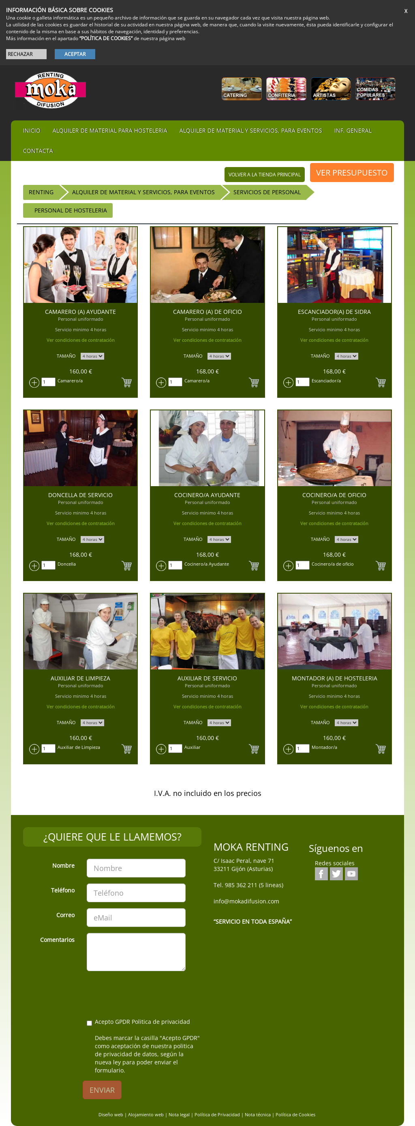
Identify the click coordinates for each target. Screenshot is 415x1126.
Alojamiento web (146, 1114)
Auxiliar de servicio (207, 678)
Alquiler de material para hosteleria (110, 130)
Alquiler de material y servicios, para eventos (251, 130)
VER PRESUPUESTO (352, 172)
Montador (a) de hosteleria (334, 678)
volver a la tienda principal (265, 174)
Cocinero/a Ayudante (207, 495)
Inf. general (353, 130)
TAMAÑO (66, 356)
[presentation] (148, 993)
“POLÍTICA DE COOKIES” (106, 38)
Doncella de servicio (80, 495)
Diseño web (110, 1114)
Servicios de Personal (267, 192)
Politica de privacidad (161, 1021)
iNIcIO (32, 130)
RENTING (41, 192)
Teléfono (63, 890)
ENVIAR (102, 1090)
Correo (65, 915)
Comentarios (57, 940)
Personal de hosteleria (70, 210)
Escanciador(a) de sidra (334, 311)
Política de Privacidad (217, 1114)
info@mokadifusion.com (246, 901)
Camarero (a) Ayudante (80, 311)
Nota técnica (258, 1114)
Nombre (63, 865)
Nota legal (179, 1114)
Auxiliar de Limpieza (80, 678)
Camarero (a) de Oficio (207, 311)
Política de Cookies (295, 1114)
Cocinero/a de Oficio (334, 495)
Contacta (38, 150)
